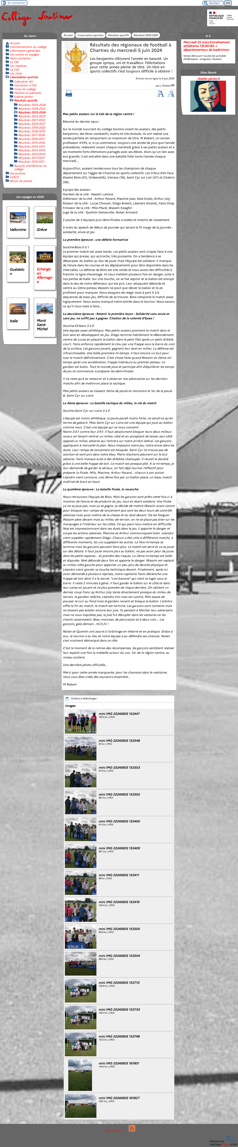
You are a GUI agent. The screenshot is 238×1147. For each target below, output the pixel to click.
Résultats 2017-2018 (31, 135)
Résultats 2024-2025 (31, 108)
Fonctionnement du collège (28, 47)
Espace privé (112, 1130)
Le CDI (14, 69)
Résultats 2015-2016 (31, 142)
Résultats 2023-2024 (146, 35)
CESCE (14, 177)
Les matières (18, 65)
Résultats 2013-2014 (31, 150)
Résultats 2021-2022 (31, 120)
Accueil (68, 35)
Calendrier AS (23, 81)
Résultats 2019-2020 (31, 127)
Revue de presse (21, 181)
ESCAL (226, 1144)
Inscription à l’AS (25, 85)
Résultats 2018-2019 (31, 131)
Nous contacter (20, 58)
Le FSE (14, 62)
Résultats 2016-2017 (31, 139)
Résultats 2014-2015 (31, 146)
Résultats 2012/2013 (31, 154)
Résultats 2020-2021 (31, 123)
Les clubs (16, 73)
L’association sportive (90, 35)
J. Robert (165, 85)
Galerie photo (23, 96)
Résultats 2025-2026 (32, 105)
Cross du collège (25, 89)
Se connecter (16, 2)
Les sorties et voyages (24, 54)
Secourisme (17, 173)
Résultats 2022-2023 (31, 116)
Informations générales (25, 50)
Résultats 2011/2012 (31, 157)
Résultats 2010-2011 (31, 161)
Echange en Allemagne (44, 275)
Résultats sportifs (118, 35)
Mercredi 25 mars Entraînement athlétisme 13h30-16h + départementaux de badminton (206, 46)
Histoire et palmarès (27, 93)
